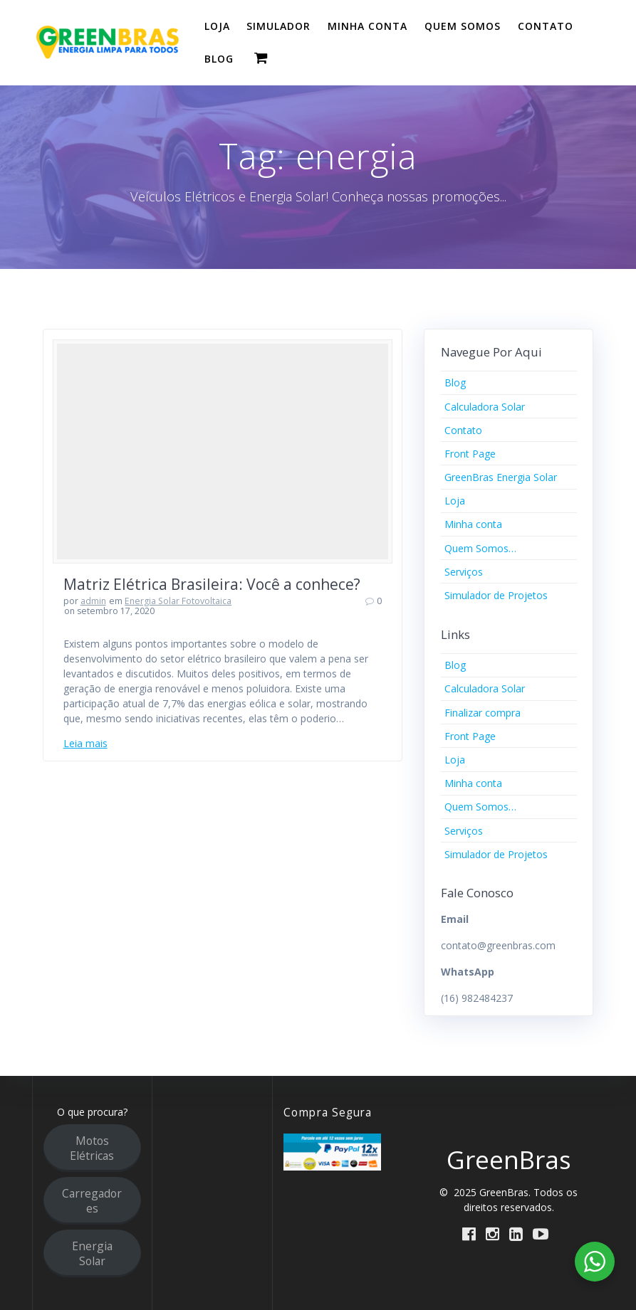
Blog (455, 382)
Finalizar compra (482, 712)
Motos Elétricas (92, 1148)
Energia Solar (92, 1253)
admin (93, 601)
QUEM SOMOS (462, 26)
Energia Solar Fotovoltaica (178, 601)
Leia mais (85, 743)
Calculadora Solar (484, 406)
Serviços (463, 572)
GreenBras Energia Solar (500, 477)
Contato (463, 430)
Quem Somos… (480, 548)
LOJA (217, 26)
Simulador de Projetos (496, 595)
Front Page (470, 453)
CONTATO (545, 26)
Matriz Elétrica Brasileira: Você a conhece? (211, 584)
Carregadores (92, 1200)
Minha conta (473, 524)
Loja (454, 500)
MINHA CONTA (367, 26)
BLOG (219, 58)
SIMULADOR (278, 26)
